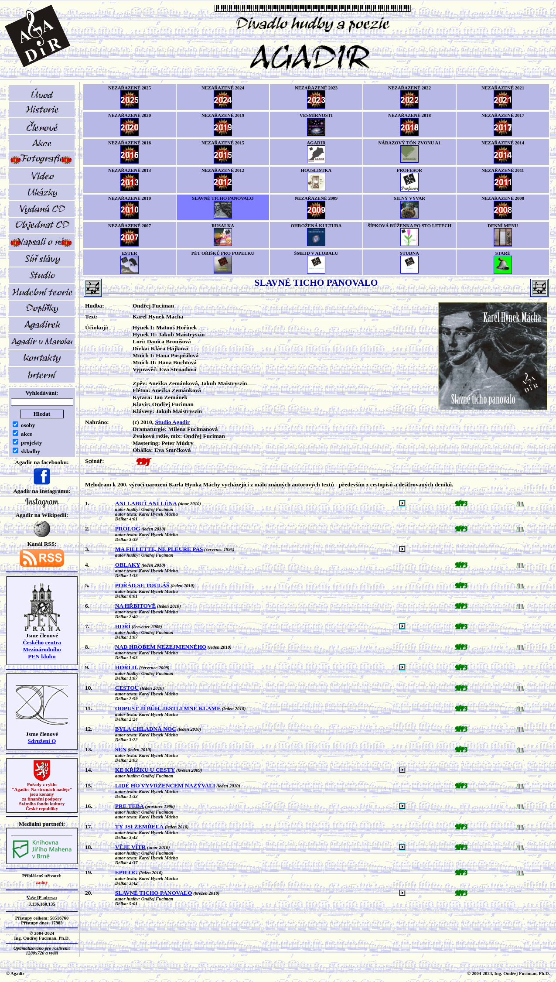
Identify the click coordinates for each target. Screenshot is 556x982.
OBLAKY (127, 564)
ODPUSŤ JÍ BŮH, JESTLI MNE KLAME (168, 708)
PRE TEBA (129, 806)
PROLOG (127, 528)
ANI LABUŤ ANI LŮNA (146, 503)
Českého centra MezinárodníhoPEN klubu (42, 649)
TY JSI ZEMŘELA (139, 826)
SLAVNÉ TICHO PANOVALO (153, 893)
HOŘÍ (123, 626)
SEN (120, 749)
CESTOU (127, 687)
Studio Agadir (172, 422)
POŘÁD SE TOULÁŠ (142, 585)
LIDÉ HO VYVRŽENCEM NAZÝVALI (165, 785)
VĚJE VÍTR (130, 847)
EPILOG (126, 872)
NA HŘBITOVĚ (135, 605)
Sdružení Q (42, 741)
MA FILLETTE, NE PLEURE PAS (159, 549)
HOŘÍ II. (126, 667)
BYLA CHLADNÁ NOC (145, 728)
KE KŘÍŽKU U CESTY (145, 769)
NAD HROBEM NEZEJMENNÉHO (161, 646)
